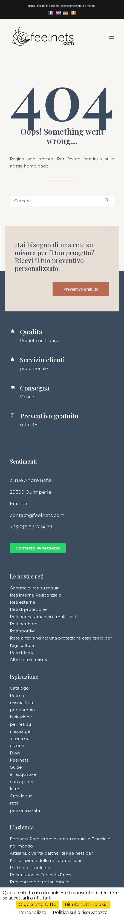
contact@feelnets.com (37, 515)
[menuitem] (50, 12)
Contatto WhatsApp (37, 548)
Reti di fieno (22, 652)
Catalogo (19, 688)
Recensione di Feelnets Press (40, 874)
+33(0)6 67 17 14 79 (31, 527)
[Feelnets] (43, 36)
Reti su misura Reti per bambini (23, 703)
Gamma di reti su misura (35, 588)
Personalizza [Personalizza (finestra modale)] (32, 912)
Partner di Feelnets (30, 867)
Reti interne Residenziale (35, 595)
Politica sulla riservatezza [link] (80, 912)
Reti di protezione (28, 609)
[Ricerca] (62, 200)
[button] (111, 36)
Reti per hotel (24, 623)
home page (36, 166)
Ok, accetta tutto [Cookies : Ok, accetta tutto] (37, 904)
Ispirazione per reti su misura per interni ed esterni (21, 731)
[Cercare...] (62, 200)
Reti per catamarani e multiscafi (43, 616)
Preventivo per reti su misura (39, 881)
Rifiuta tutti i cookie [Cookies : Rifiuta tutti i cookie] (86, 904)
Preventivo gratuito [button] (81, 289)
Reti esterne (22, 602)
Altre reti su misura (29, 659)
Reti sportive (23, 630)
